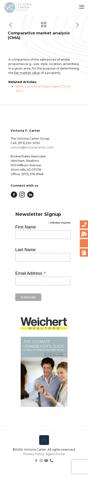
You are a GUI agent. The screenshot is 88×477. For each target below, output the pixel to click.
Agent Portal (55, 454)
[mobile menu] (82, 7)
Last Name (25, 249)
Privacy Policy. (34, 454)
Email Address (30, 273)
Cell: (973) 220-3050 (25, 143)
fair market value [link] (27, 73)
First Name (25, 227)
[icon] (46, 460)
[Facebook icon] (36, 460)
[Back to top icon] (44, 440)
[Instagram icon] (41, 460)
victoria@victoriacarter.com (32, 147)
